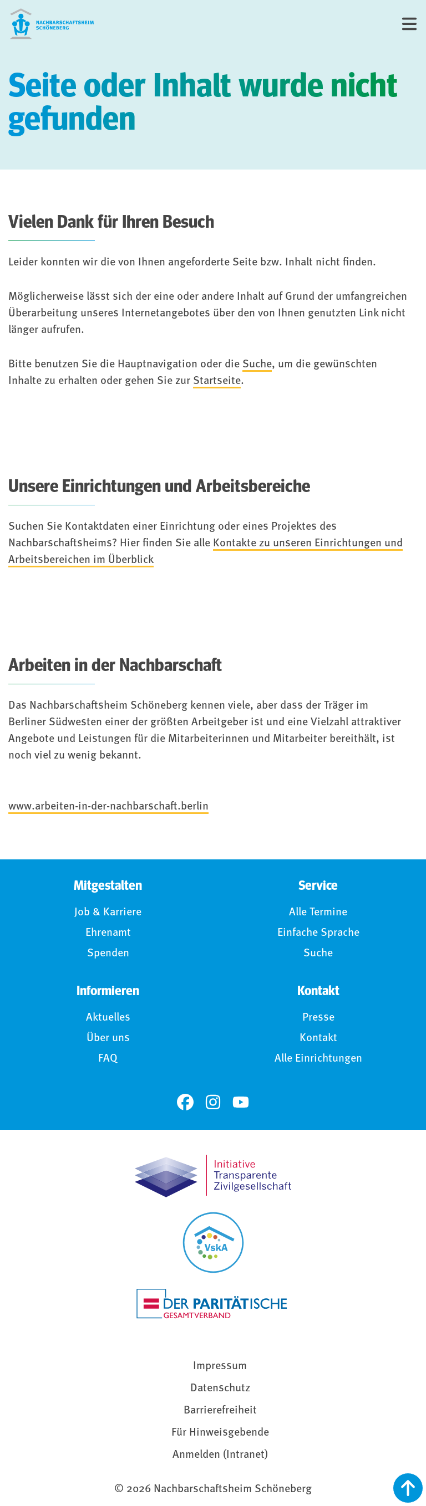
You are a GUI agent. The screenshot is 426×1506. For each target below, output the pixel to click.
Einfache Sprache (318, 933)
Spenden (108, 953)
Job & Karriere (107, 912)
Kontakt (318, 1038)
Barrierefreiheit (220, 1410)
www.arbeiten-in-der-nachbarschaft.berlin (108, 806)
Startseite (217, 381)
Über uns (108, 1038)
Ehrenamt (108, 933)
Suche (257, 364)
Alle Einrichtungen (318, 1058)
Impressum (220, 1366)
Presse (318, 1017)
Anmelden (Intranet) (220, 1455)
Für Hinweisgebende (220, 1432)
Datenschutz (220, 1388)
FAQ (108, 1058)
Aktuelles (108, 1017)
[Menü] (409, 23)
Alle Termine (318, 912)
